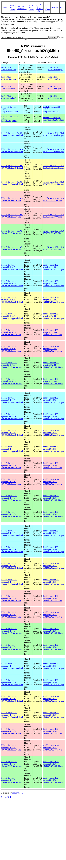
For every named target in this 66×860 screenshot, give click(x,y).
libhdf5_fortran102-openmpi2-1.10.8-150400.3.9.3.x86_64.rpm (53, 498)
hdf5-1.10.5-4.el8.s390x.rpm (54, 87)
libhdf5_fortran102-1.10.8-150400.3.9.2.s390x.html (12, 199)
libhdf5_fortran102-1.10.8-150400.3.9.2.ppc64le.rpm (53, 167)
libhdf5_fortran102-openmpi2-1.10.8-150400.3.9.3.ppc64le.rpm (53, 432)
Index (5, 7)
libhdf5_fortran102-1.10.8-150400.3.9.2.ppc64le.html (12, 167)
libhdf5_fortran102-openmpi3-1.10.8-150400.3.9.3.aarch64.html (12, 533)
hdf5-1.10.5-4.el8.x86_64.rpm (55, 97)
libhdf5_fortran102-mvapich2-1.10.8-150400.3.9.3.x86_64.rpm (53, 365)
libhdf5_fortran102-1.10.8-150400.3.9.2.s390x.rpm (53, 199)
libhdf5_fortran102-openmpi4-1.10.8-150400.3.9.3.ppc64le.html (12, 698)
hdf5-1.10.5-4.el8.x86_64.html (8, 97)
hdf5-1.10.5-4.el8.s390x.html (8, 87)
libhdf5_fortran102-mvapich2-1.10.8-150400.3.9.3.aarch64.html (12, 267)
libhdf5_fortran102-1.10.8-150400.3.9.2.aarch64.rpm (53, 134)
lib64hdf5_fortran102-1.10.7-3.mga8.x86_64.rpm (54, 119)
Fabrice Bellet (6, 797)
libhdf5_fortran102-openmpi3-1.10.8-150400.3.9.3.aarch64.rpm (53, 533)
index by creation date (39, 7)
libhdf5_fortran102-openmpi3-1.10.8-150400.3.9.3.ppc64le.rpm (53, 565)
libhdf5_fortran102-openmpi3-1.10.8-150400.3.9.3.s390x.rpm (52, 598)
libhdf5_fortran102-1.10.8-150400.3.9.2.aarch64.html (12, 134)
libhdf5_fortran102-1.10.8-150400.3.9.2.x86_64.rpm (53, 232)
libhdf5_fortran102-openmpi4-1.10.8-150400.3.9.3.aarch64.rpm (53, 666)
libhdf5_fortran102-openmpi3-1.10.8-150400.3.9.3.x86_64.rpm (53, 631)
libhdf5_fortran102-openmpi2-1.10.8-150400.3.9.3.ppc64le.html (12, 432)
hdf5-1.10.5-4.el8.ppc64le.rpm (55, 78)
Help (62, 7)
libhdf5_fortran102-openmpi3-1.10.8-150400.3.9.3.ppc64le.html (12, 565)
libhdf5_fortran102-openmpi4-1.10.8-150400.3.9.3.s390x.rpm (52, 731)
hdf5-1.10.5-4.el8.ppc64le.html (8, 78)
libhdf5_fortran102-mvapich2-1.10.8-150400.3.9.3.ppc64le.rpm (53, 299)
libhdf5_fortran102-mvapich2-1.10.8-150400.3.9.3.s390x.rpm (52, 332)
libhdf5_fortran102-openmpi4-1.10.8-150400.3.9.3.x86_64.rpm (53, 764)
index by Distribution (21, 7)
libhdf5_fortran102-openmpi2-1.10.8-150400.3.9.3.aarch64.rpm (53, 400)
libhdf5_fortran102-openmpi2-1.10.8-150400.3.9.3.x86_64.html (11, 498)
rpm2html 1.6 (17, 793)
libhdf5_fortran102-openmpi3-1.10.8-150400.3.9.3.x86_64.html (11, 631)
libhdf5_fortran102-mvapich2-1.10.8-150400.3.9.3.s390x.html (11, 332)
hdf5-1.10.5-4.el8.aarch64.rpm (55, 68)
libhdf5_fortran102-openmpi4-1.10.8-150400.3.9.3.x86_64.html (11, 764)
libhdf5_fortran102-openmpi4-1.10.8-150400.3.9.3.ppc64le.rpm (53, 698)
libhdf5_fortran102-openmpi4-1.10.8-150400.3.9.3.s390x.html (11, 731)
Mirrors (55, 7)
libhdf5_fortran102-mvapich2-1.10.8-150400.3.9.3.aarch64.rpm (53, 267)
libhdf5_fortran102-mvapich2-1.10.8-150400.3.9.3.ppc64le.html (12, 299)
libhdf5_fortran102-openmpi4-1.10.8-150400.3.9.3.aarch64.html (12, 666)
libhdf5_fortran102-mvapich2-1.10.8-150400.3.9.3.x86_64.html (11, 365)
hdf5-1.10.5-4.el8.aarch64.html (8, 68)
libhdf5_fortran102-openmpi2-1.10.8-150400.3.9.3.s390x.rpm (52, 465)
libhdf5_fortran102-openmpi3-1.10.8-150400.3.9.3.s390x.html (11, 598)
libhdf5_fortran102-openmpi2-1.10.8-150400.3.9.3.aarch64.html (12, 400)
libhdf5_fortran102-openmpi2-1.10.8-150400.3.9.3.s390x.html (11, 465)
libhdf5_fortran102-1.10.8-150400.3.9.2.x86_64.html (12, 232)
